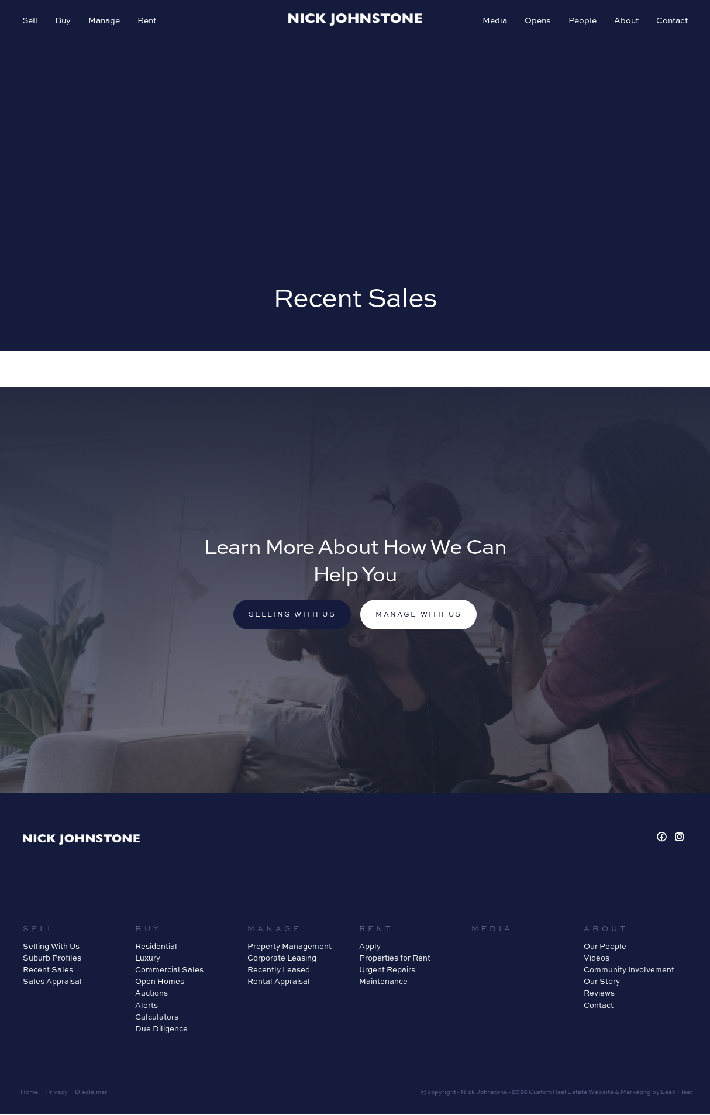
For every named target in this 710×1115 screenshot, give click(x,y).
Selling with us (290, 615)
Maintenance (383, 982)
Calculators (156, 1017)
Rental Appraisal (278, 982)
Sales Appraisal (52, 982)
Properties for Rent (394, 959)
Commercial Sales (169, 970)
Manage (105, 21)
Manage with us (420, 615)
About (625, 21)
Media (493, 21)
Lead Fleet (676, 1093)
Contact (671, 21)
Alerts (146, 1005)
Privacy (56, 1093)
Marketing (636, 1093)
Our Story (602, 982)
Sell (31, 21)
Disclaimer (91, 1093)
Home (29, 1093)
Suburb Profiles (52, 959)
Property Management (289, 947)
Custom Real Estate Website (571, 1093)
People (581, 21)
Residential (156, 947)
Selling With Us (51, 947)
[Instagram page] (679, 838)
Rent (148, 21)
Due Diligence (161, 1029)
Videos (596, 959)
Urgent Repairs (387, 970)
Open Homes (159, 982)
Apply (370, 947)
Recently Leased (278, 970)
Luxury (147, 959)
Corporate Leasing (281, 959)
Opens (536, 21)
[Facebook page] (663, 838)
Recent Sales (48, 970)
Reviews (599, 994)
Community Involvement (629, 970)
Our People (605, 947)
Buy (64, 21)
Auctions (151, 994)
